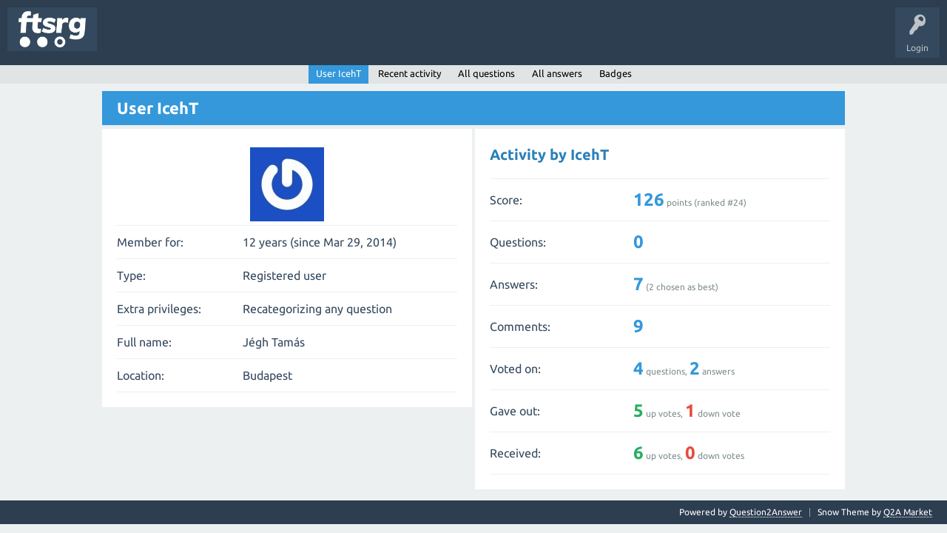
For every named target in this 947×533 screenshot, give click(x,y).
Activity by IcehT (549, 154)
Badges (339, 40)
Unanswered (190, 40)
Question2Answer (765, 512)
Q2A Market (907, 512)
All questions (486, 73)
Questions (128, 40)
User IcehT (338, 73)
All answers (557, 73)
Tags (247, 40)
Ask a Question (437, 40)
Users (293, 40)
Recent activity (409, 73)
